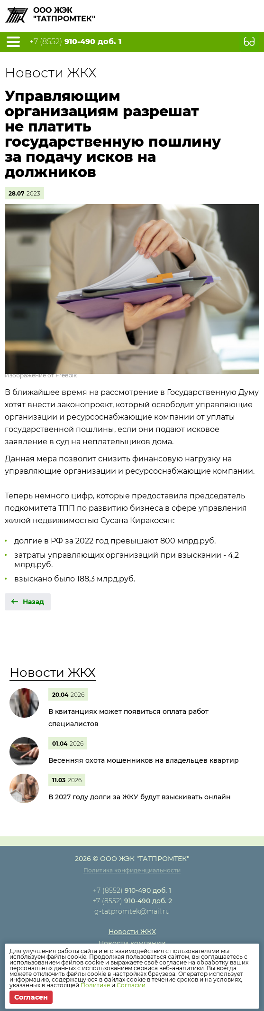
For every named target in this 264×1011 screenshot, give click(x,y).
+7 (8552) (75, 42)
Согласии (131, 985)
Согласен (31, 997)
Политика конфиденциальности (132, 870)
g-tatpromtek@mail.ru (132, 911)
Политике (95, 985)
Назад (33, 602)
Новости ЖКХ (52, 672)
